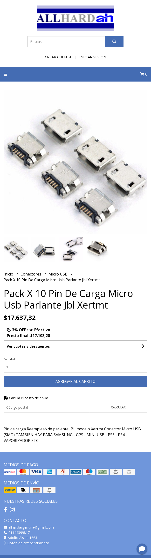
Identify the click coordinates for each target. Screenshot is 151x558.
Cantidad (9, 359)
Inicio (9, 274)
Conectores (31, 274)
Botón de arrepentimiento (26, 543)
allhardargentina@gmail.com (29, 527)
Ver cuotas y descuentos (28, 346)
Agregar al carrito (75, 381)
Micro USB (58, 274)
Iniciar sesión (92, 57)
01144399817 (17, 532)
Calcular (118, 407)
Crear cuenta (58, 57)
